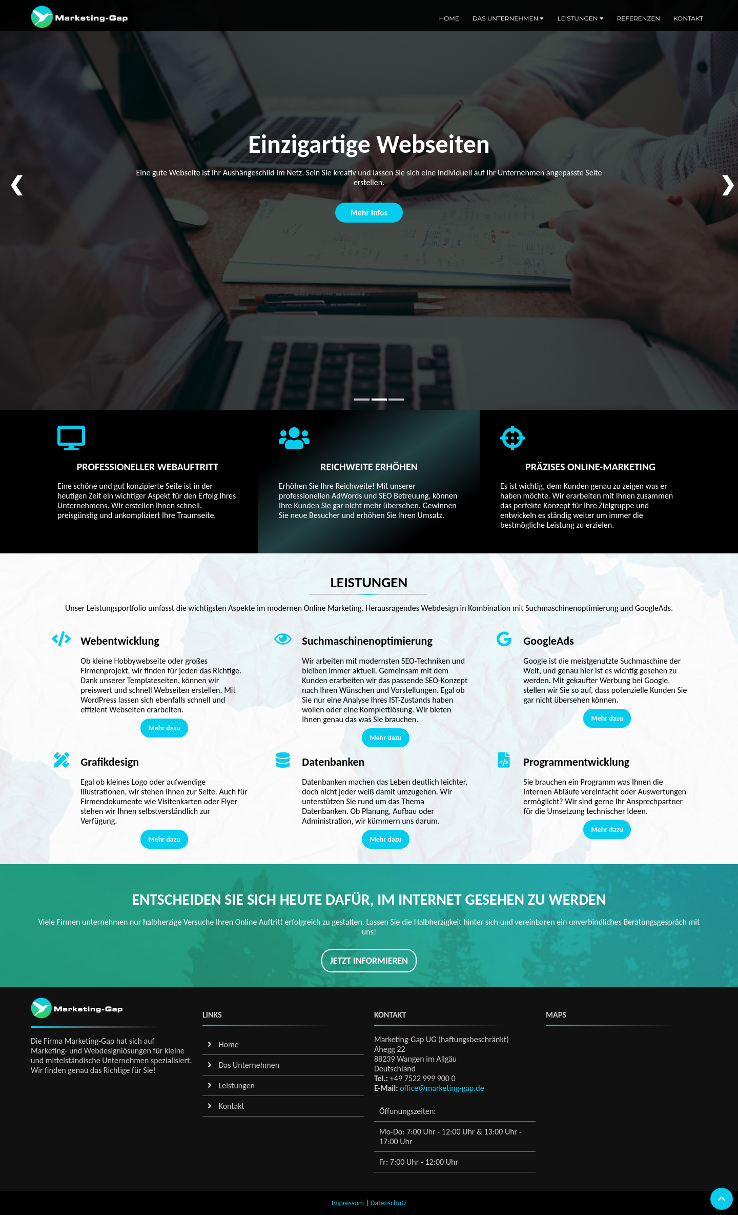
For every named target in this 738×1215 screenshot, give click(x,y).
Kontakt (688, 18)
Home (449, 18)
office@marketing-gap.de (441, 1088)
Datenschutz (388, 1203)
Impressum (348, 1203)
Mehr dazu (164, 728)
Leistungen (580, 18)
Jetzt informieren (369, 960)
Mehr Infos (369, 212)
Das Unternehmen (508, 18)
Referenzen (638, 18)
